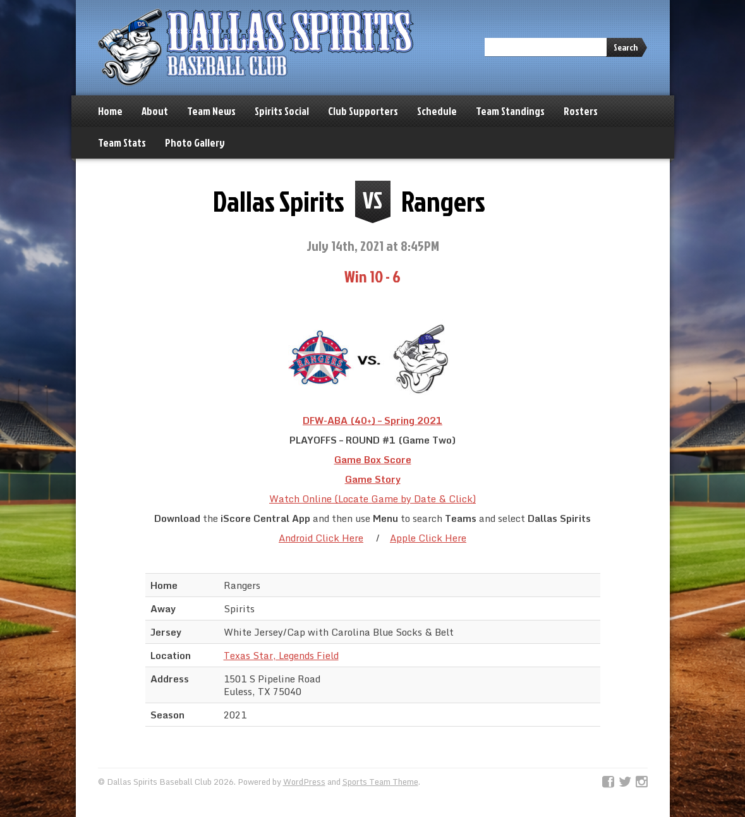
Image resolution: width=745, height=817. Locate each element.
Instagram (642, 782)
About (155, 111)
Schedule (437, 111)
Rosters (581, 111)
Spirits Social (282, 111)
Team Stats (122, 142)
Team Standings (510, 111)
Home (110, 111)
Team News (211, 111)
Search (626, 47)
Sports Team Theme (380, 782)
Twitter (625, 782)
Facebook (608, 782)
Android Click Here (321, 537)
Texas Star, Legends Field (281, 655)
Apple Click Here (428, 537)
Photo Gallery (195, 142)
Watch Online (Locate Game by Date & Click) (372, 498)
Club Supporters (363, 111)
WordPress (304, 782)
